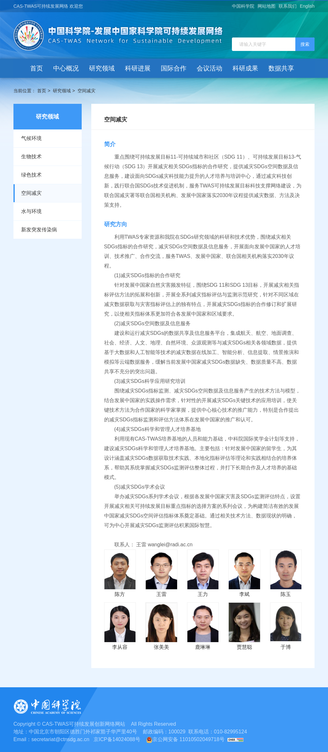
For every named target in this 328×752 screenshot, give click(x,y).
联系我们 (288, 6)
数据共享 (281, 68)
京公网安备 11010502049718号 (185, 739)
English (307, 6)
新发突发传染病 (39, 229)
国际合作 (173, 68)
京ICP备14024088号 (117, 739)
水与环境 (31, 211)
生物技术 (31, 156)
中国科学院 (243, 6)
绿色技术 (31, 175)
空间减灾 (86, 90)
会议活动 (209, 68)
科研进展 (138, 68)
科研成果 (245, 68)
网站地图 (266, 6)
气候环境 (31, 138)
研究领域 (102, 68)
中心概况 (66, 68)
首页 (36, 68)
